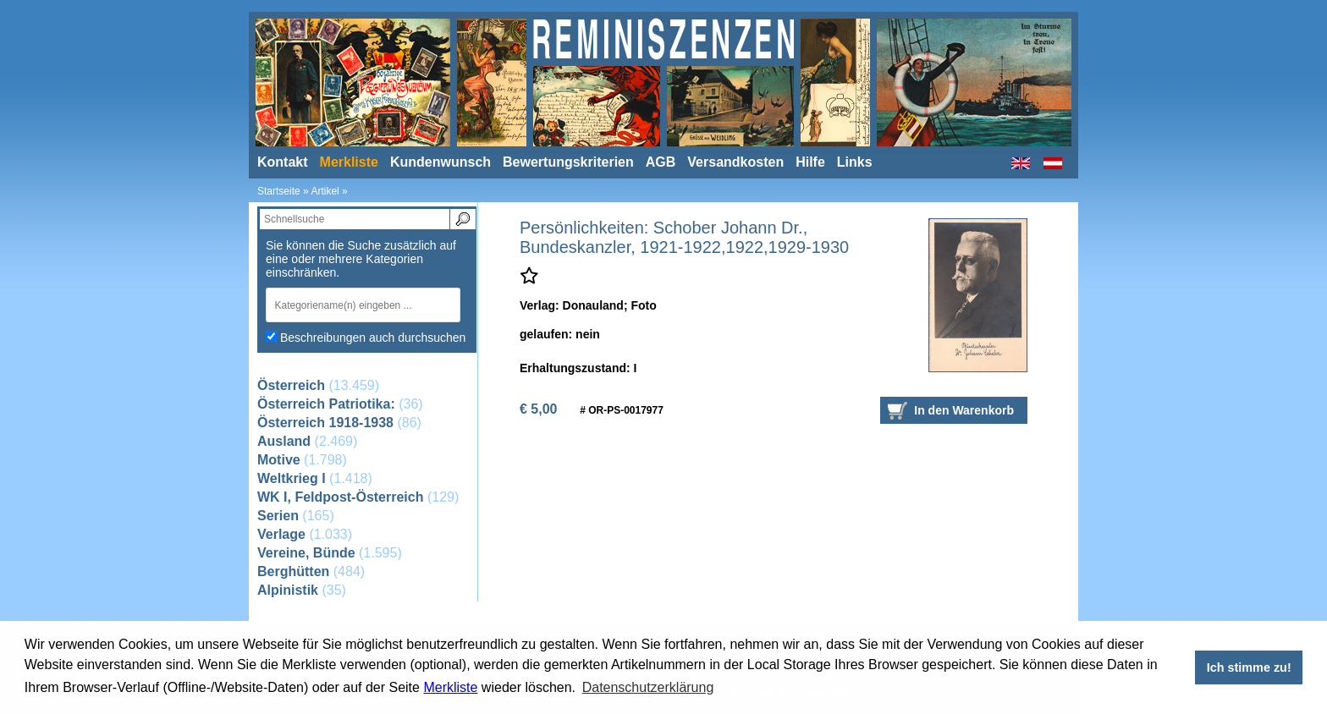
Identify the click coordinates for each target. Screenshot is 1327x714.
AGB (661, 162)
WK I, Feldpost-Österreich (340, 497)
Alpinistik (287, 590)
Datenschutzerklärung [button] (648, 687)
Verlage (281, 534)
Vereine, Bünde (306, 553)
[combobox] (367, 305)
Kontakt (282, 162)
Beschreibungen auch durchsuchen (373, 337)
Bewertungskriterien (568, 162)
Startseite (278, 191)
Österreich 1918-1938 (325, 422)
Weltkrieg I (291, 478)
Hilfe (810, 162)
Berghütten (293, 571)
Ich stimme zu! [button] (1249, 667)
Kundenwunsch (440, 162)
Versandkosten (735, 162)
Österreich (291, 385)
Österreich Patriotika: (326, 404)
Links (855, 162)
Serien (278, 515)
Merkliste (450, 687)
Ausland (284, 441)
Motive (278, 460)
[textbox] (358, 305)
